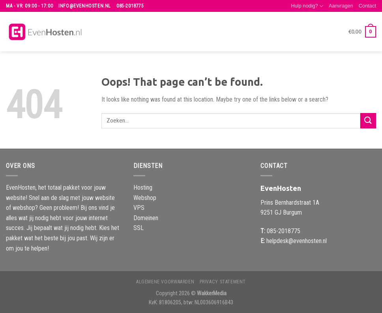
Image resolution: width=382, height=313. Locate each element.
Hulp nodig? (307, 6)
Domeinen (145, 218)
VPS (138, 207)
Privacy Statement (223, 282)
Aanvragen (341, 6)
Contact (367, 6)
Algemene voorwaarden (165, 282)
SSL (138, 228)
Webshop (144, 198)
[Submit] (368, 120)
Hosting (142, 187)
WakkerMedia (212, 293)
